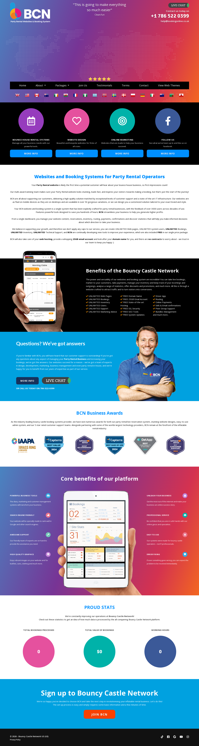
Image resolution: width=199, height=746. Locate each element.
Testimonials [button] (104, 85)
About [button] (40, 85)
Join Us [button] (83, 85)
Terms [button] (125, 85)
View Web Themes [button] (169, 85)
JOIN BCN (99, 714)
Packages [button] (61, 85)
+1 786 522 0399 (170, 16)
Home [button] (22, 85)
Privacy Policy (15, 740)
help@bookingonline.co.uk (175, 21)
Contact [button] (144, 85)
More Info (178, 5)
